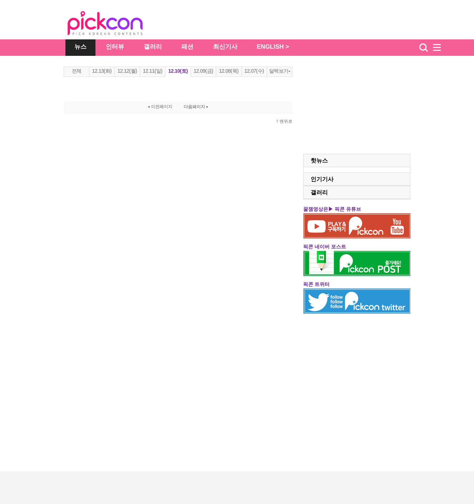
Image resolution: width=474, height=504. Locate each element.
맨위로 (286, 121)
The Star (116, 24)
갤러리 (153, 46)
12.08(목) (228, 71)
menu (440, 47)
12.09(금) (203, 71)
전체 (77, 71)
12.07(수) (254, 71)
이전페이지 (159, 106)
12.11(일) (152, 71)
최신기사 (225, 46)
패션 (187, 46)
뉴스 (80, 46)
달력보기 (279, 71)
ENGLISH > (273, 46)
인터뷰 (115, 46)
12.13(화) (102, 71)
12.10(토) (178, 71)
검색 (423, 47)
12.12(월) (127, 71)
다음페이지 (196, 106)
